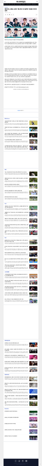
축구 (9, 4)
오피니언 (23, 4)
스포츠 (12, 4)
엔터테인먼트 (28, 4)
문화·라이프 (34, 4)
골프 (5, 4)
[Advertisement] (21, 59)
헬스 (14, 4)
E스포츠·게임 (18, 4)
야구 (7, 4)
